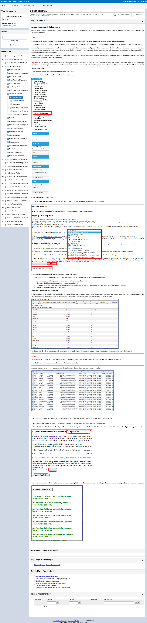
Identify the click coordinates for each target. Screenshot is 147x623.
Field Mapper (16, 104)
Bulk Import (37, 565)
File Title (49, 599)
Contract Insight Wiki (73, 621)
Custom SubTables (18, 101)
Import (43, 565)
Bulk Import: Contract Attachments (22, 107)
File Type (71, 599)
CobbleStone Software (59, 621)
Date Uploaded (108, 599)
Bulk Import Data (17, 97)
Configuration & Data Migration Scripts (23, 114)
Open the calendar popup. (135, 602)
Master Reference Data (53, 565)
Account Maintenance (43, 15)
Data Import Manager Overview (46, 585)
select (25, 19)
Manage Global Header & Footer (22, 111)
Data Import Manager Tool (66, 41)
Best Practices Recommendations (47, 576)
